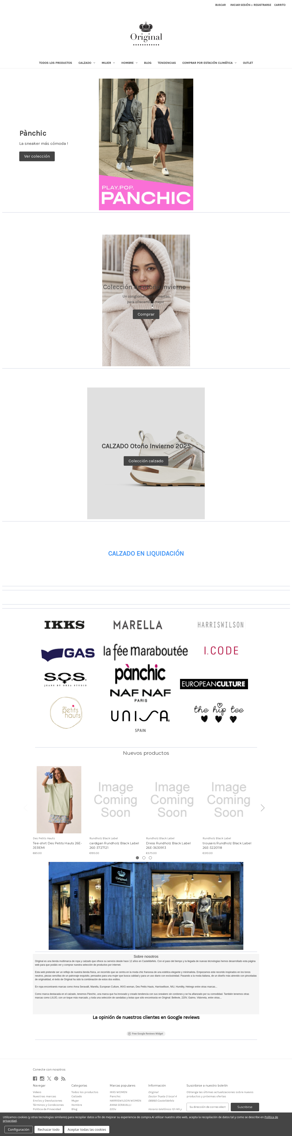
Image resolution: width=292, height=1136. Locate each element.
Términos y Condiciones (48, 1081)
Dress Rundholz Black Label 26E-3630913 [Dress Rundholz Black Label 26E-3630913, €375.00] (168, 845)
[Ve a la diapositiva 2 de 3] (143, 857)
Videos (37, 1068)
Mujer (108, 63)
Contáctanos (41, 1090)
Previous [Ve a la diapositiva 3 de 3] (25, 807)
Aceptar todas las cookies (87, 1129)
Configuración (18, 1129)
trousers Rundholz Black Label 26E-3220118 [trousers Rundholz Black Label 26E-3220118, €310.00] (227, 845)
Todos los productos (55, 63)
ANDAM (114, 1090)
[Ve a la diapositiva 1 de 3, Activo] (137, 857)
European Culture (121, 1102)
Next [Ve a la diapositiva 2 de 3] (263, 807)
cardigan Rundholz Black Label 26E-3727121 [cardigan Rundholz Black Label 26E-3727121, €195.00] (114, 845)
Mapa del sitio (42, 1098)
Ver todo (115, 1111)
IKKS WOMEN (118, 1068)
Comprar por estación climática (209, 63)
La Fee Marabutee (121, 1107)
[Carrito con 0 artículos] (280, 5)
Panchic (115, 1073)
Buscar (220, 5)
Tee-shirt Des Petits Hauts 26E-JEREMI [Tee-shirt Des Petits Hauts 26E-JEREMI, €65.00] (57, 845)
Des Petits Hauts (121, 1098)
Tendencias (167, 63)
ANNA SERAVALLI (120, 1081)
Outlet (248, 63)
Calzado (86, 63)
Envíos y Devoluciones (47, 1077)
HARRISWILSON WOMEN (125, 1077)
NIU (112, 1094)
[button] (37, 156)
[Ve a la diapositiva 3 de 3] (150, 857)
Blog (147, 63)
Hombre (129, 63)
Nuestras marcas (44, 1073)
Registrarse (262, 5)
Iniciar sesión (240, 5)
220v (113, 1085)
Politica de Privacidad (47, 1085)
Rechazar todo (49, 1129)
